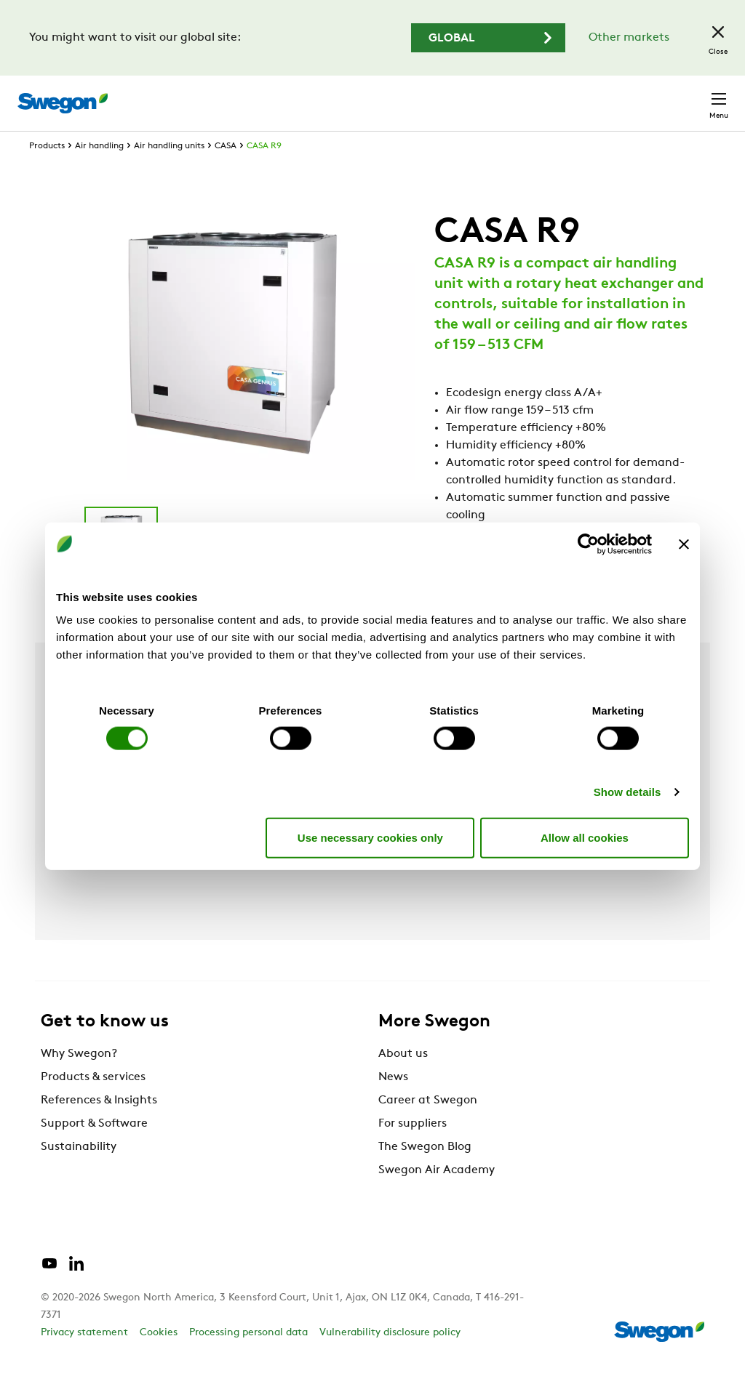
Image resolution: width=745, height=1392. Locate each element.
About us (403, 1081)
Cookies (159, 1359)
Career (522, 95)
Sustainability (78, 1174)
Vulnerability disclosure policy (390, 1359)
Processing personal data (248, 1359)
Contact (692, 96)
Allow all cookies (585, 837)
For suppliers (412, 1150)
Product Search (315, 95)
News (393, 1104)
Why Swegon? (79, 1081)
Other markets (629, 38)
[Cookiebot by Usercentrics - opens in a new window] (588, 544)
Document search (435, 96)
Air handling (99, 173)
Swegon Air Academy (436, 1197)
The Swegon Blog (424, 1174)
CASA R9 (264, 173)
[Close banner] (684, 544)
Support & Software (94, 1150)
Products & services (93, 1104)
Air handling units (169, 173)
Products (47, 173)
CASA (225, 173)
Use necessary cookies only (370, 837)
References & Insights (99, 1127)
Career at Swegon (427, 1127)
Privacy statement (84, 1359)
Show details (627, 792)
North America (603, 95)
